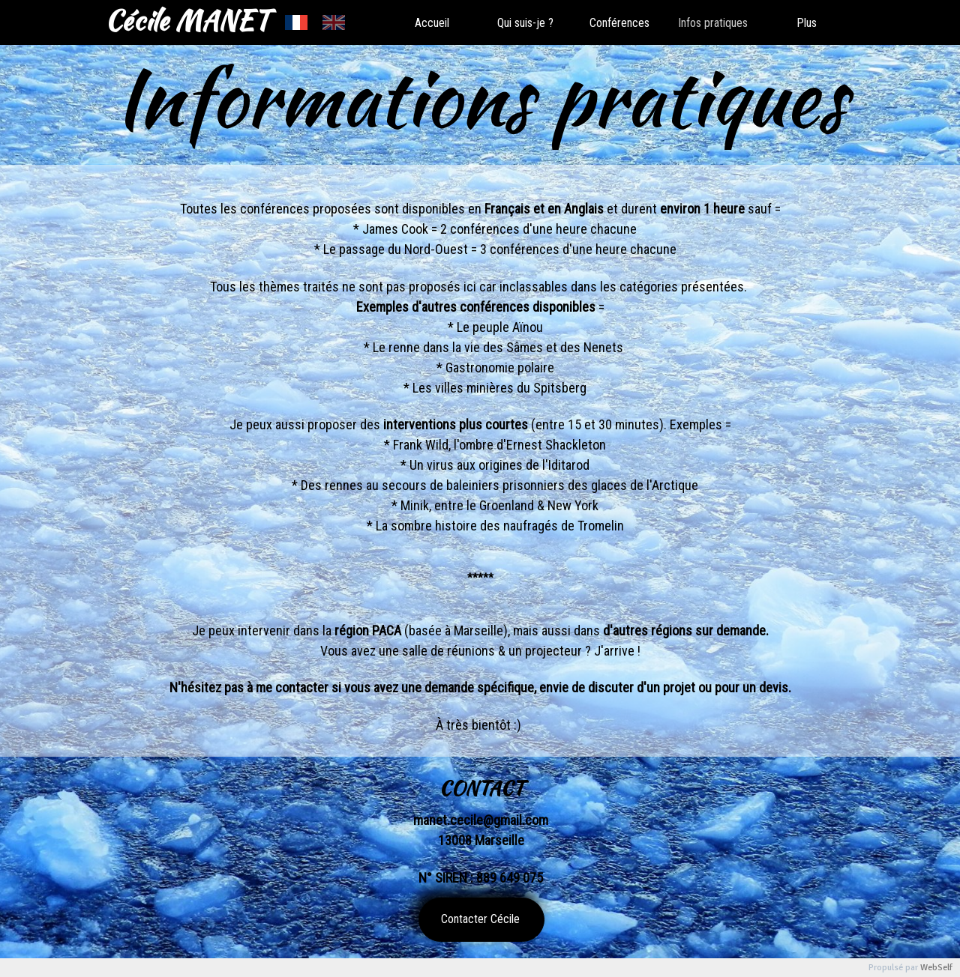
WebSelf (936, 967)
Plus (806, 23)
